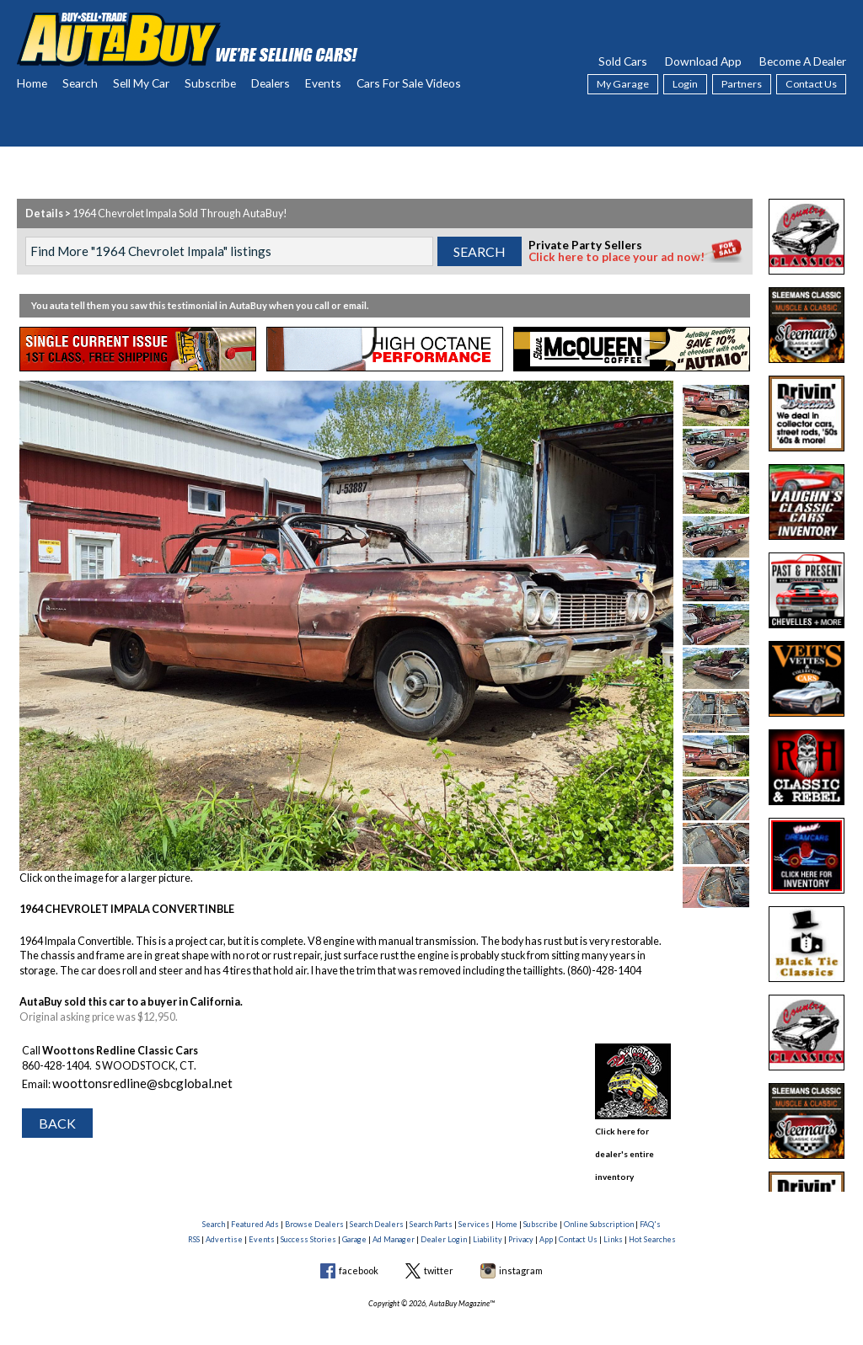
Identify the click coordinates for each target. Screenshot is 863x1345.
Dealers (270, 83)
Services (474, 1204)
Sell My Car (141, 83)
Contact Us (811, 83)
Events (323, 83)
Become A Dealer (802, 61)
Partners (741, 83)
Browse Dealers (314, 1204)
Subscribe (210, 83)
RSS (194, 1219)
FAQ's (650, 1204)
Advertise (224, 1219)
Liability (487, 1219)
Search (80, 83)
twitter (438, 1250)
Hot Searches (652, 1219)
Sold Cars (622, 61)
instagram (521, 1250)
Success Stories (308, 1219)
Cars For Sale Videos (408, 83)
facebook (358, 1250)
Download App (703, 61)
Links (613, 1219)
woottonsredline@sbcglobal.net (125, 1080)
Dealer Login (444, 1219)
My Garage (623, 83)
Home (32, 83)
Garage (354, 1219)
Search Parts (431, 1204)
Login (685, 83)
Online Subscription (599, 1204)
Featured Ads (255, 1204)
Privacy (520, 1219)
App (546, 1219)
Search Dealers (377, 1204)
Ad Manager (394, 1219)
